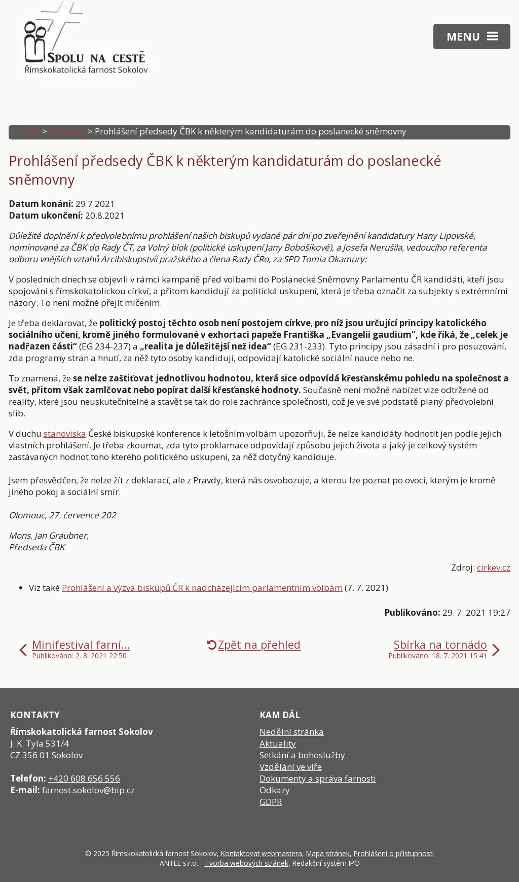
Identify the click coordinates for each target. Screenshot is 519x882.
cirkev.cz (493, 567)
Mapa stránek (328, 853)
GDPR (271, 801)
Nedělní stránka (292, 731)
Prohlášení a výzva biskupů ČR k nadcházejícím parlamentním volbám (202, 587)
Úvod (29, 131)
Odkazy (275, 790)
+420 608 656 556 (84, 778)
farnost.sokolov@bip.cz (88, 790)
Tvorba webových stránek (246, 863)
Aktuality (67, 131)
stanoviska (65, 433)
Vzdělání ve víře (291, 766)
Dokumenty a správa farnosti (318, 778)
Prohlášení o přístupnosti (394, 853)
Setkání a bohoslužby (302, 755)
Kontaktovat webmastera (261, 853)
